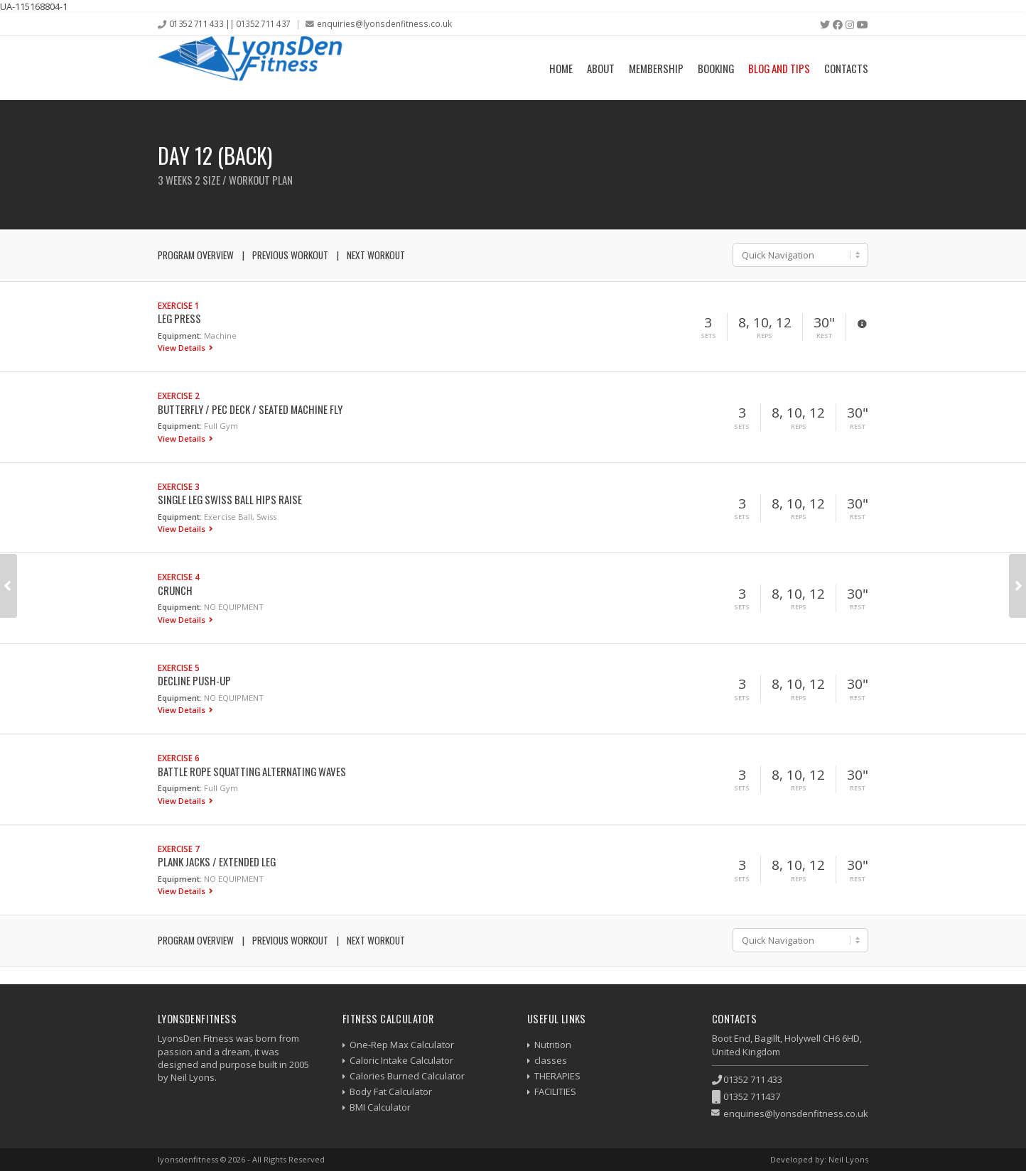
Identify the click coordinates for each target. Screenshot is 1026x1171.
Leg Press (179, 318)
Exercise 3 (179, 486)
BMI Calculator (380, 1107)
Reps (764, 336)
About (601, 68)
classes (550, 1060)
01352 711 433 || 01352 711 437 (230, 23)
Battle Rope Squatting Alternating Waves (252, 771)
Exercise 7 (179, 848)
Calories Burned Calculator (407, 1075)
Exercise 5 (179, 667)
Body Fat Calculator (391, 1091)
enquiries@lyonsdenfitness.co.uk (384, 23)
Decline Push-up (194, 680)
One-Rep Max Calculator (402, 1044)
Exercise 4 (179, 576)
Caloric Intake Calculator (401, 1060)
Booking (716, 68)
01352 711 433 (752, 1079)
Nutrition (552, 1044)
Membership (656, 68)
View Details (182, 347)
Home (561, 68)
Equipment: (180, 335)
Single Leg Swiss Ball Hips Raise (230, 499)
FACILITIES (555, 1091)
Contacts (846, 68)
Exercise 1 (179, 305)
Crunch (175, 590)
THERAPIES (557, 1075)
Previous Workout (290, 255)
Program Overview (196, 255)
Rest (824, 336)
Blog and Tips (779, 68)
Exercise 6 (179, 757)
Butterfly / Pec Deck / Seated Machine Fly (250, 409)
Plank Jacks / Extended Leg (217, 861)
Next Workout (376, 255)
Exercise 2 (179, 395)
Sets (708, 336)
